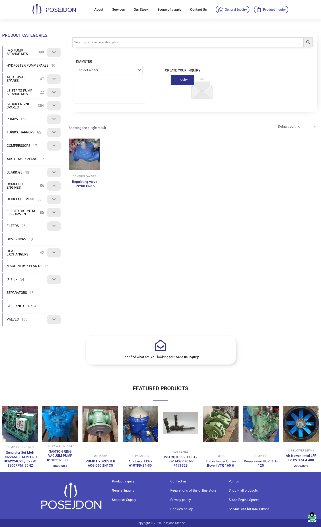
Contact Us (198, 10)
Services (118, 10)
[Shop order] (296, 126)
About (98, 10)
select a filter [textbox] (88, 70)
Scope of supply (169, 10)
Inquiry (183, 80)
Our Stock (141, 10)
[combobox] (109, 70)
